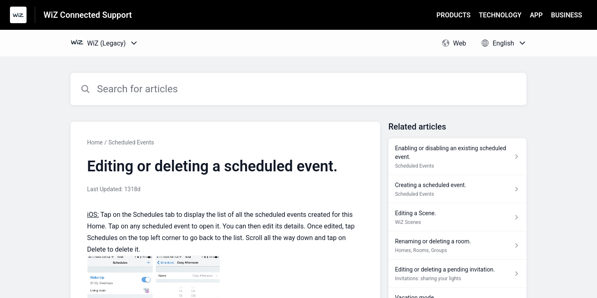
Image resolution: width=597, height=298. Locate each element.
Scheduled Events (131, 142)
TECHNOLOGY (500, 15)
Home (95, 142)
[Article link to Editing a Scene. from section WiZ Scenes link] (457, 217)
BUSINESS (566, 15)
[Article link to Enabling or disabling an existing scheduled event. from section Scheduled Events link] (457, 156)
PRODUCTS (454, 15)
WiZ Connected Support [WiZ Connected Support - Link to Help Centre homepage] (88, 15)
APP (536, 15)
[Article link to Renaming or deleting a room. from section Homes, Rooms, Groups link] (457, 245)
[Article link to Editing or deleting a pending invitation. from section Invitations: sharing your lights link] (457, 274)
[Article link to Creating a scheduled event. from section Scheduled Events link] (457, 189)
